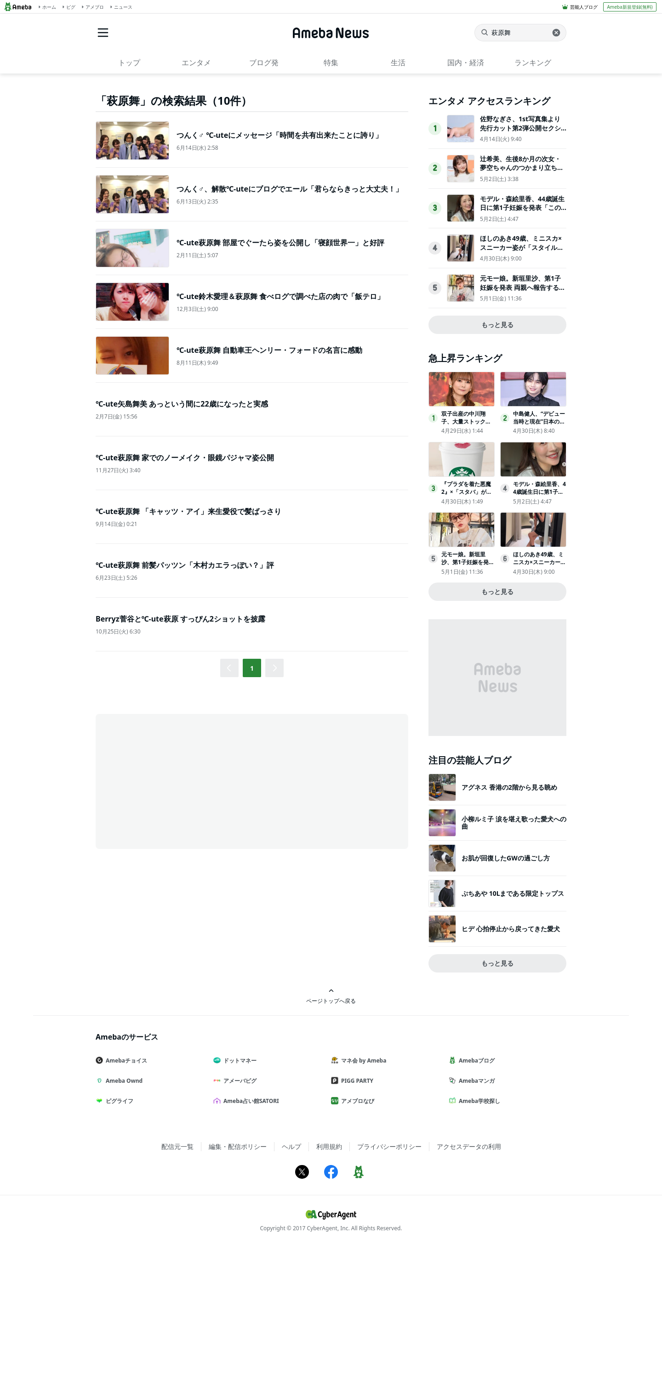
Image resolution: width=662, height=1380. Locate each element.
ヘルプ (291, 1276)
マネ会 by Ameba (362, 1190)
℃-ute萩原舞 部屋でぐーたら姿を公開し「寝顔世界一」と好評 (280, 243)
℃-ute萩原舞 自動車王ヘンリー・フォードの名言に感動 (269, 350)
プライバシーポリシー (389, 1276)
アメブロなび (356, 1230)
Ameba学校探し (478, 1230)
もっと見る (497, 454)
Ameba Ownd (123, 1210)
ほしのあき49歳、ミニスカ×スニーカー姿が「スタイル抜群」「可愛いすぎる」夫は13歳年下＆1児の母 (522, 381)
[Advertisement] (178, 780)
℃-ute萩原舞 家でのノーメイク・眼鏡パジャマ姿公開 (185, 457)
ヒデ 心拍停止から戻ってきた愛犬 (511, 1058)
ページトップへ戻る (331, 1126)
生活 (398, 62)
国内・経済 (465, 62)
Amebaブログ (475, 1190)
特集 (331, 62)
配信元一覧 (177, 1276)
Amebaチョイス (125, 1190)
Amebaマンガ (475, 1210)
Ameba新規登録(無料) (629, 7)
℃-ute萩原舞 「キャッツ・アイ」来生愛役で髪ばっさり (188, 511)
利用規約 (329, 1276)
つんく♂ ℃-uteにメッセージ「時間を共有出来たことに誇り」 (279, 135)
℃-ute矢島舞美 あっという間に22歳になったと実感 (182, 404)
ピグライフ (118, 1230)
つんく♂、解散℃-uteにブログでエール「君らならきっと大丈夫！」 (290, 189)
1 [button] (252, 668)
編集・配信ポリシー (238, 1276)
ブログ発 (264, 62)
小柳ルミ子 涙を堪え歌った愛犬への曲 (514, 952)
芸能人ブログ (584, 7)
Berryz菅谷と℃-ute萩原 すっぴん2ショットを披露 (180, 619)
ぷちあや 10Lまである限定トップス (513, 1022)
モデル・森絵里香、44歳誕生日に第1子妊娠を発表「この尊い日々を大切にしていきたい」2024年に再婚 (522, 342)
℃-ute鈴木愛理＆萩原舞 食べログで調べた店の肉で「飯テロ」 (280, 296)
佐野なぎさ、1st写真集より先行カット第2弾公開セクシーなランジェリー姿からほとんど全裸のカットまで (522, 262)
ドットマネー (238, 1190)
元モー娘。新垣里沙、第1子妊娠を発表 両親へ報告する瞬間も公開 (522, 416)
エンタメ (196, 62)
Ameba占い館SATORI (249, 1230)
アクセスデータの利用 (469, 1276)
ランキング (532, 62)
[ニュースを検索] (520, 32)
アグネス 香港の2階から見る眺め (509, 916)
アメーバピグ (238, 1210)
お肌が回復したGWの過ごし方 (506, 987)
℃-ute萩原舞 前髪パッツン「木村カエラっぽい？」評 (185, 565)
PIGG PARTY (356, 1210)
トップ (129, 62)
